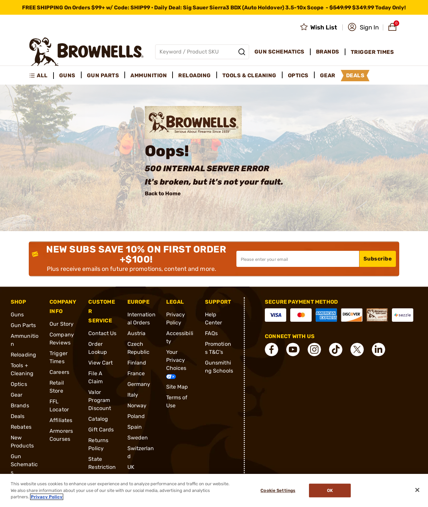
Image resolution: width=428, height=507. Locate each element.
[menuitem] (41, 76)
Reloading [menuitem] (194, 75)
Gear (16, 395)
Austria (136, 333)
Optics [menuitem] (298, 75)
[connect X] (357, 349)
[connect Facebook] (271, 349)
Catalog (98, 419)
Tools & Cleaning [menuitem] (249, 75)
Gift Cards (101, 429)
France (136, 373)
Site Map (177, 387)
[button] (363, 27)
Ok (330, 490)
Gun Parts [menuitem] (103, 75)
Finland (136, 363)
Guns (17, 314)
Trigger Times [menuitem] (372, 52)
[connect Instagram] (314, 349)
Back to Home (163, 193)
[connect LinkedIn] (378, 349)
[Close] (417, 490)
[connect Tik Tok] (335, 349)
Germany (138, 384)
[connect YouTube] (293, 349)
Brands (20, 405)
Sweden (137, 437)
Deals (18, 416)
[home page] (86, 51)
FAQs (211, 333)
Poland (136, 416)
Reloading (23, 354)
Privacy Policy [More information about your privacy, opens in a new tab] (47, 496)
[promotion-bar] (214, 7)
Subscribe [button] (377, 259)
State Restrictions (102, 467)
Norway (137, 405)
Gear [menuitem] (327, 75)
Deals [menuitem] (355, 75)
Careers (59, 372)
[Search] (242, 52)
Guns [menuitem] (67, 75)
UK (130, 467)
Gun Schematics (24, 464)
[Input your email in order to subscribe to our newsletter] (297, 259)
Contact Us (102, 333)
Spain (134, 427)
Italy (132, 395)
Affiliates (60, 420)
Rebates (21, 427)
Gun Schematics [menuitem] (279, 51)
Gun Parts (23, 325)
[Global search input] (202, 51)
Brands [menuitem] (327, 51)
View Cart (100, 363)
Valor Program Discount (99, 400)
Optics (19, 384)
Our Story (61, 324)
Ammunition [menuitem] (148, 75)
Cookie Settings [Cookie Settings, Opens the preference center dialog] (277, 490)
